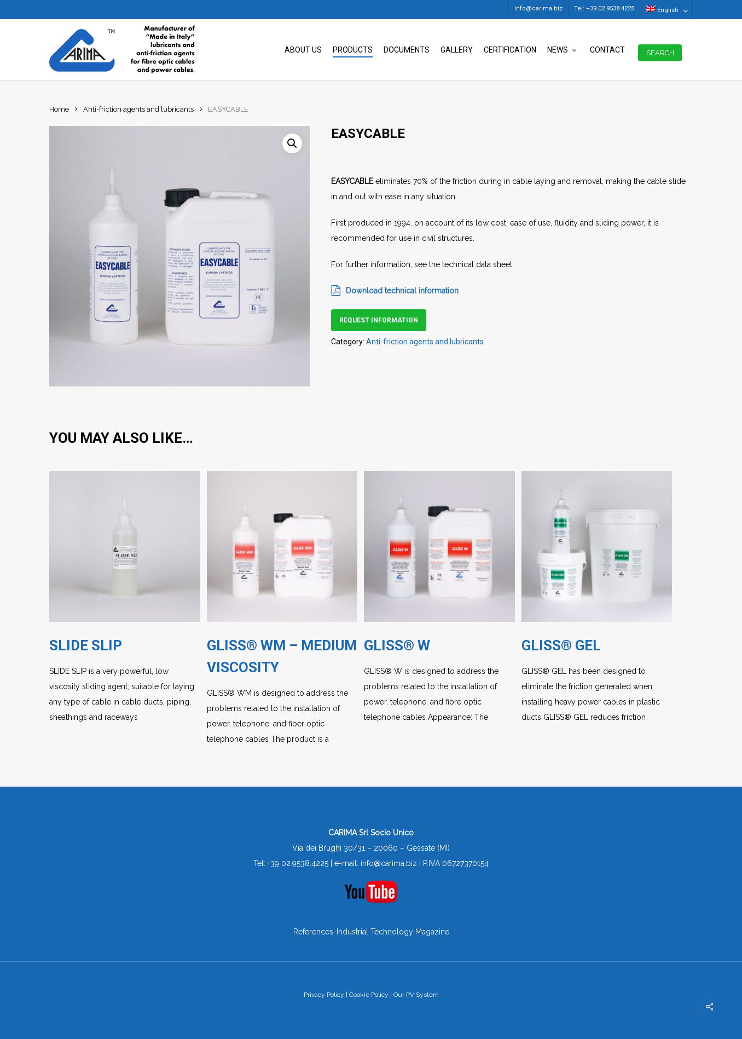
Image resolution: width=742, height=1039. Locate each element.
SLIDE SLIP (85, 645)
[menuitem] (666, 9)
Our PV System (416, 994)
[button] (292, 143)
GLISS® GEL (561, 645)
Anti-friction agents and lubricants (138, 109)
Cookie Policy (369, 994)
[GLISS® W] (439, 546)
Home (59, 109)
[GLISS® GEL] (597, 546)
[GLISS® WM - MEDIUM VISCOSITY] (282, 546)
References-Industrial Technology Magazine (371, 931)
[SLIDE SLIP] (124, 546)
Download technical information (395, 290)
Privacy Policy (324, 994)
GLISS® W (397, 645)
